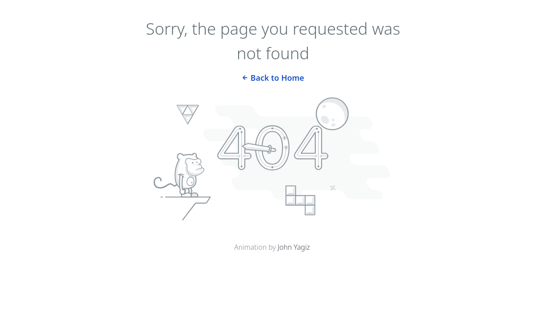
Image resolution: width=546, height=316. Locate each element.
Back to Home (273, 77)
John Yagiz (294, 247)
